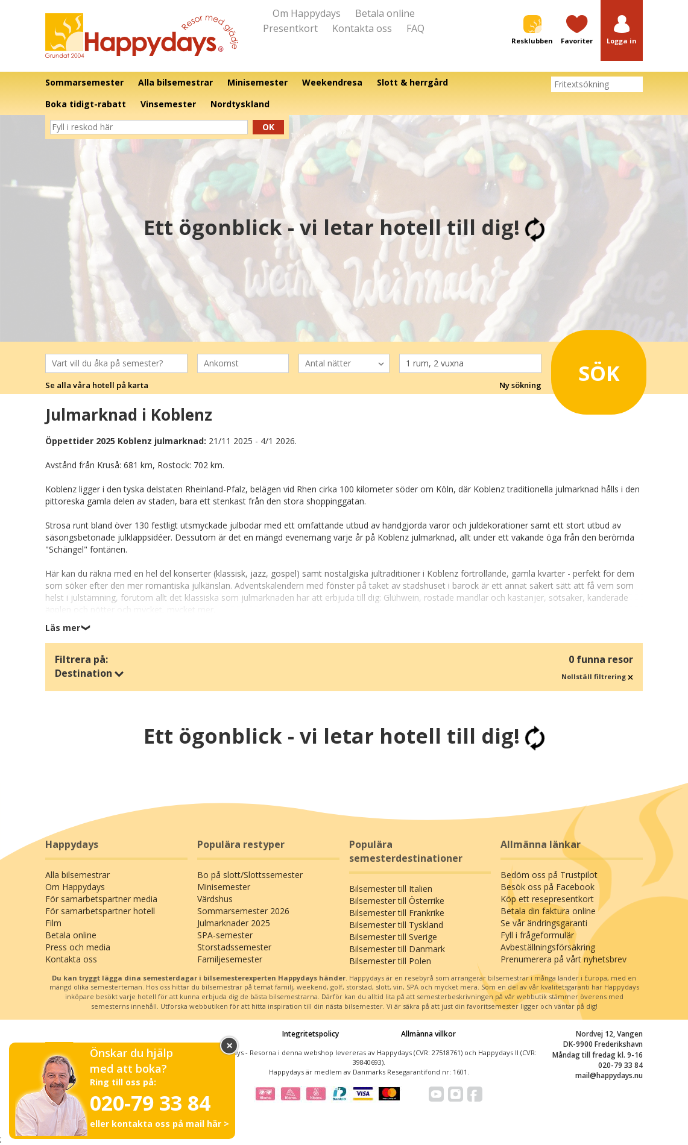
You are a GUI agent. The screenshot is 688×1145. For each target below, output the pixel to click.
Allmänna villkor (428, 1034)
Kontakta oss (362, 28)
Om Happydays (307, 13)
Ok (268, 127)
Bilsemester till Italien (390, 888)
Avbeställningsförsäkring (547, 947)
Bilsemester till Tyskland (396, 924)
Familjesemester (229, 959)
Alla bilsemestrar (77, 874)
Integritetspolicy (310, 1034)
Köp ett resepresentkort (547, 899)
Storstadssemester (234, 947)
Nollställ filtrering (597, 676)
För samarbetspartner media (101, 899)
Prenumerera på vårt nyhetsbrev (563, 959)
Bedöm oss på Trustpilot (549, 874)
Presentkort (290, 28)
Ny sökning (520, 385)
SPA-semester (225, 935)
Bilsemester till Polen (390, 961)
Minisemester (223, 886)
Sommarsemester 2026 (243, 911)
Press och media (77, 947)
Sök (593, 369)
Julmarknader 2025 (233, 923)
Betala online (385, 13)
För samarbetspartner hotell (100, 911)
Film (53, 923)
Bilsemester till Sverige (393, 937)
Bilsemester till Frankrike (396, 912)
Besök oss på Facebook (547, 886)
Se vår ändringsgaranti (543, 923)
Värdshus (215, 899)
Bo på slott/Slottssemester (250, 874)
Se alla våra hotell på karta (96, 385)
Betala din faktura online (548, 911)
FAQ (415, 28)
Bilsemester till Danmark (397, 949)
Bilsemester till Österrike (396, 900)
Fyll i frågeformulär (537, 935)
